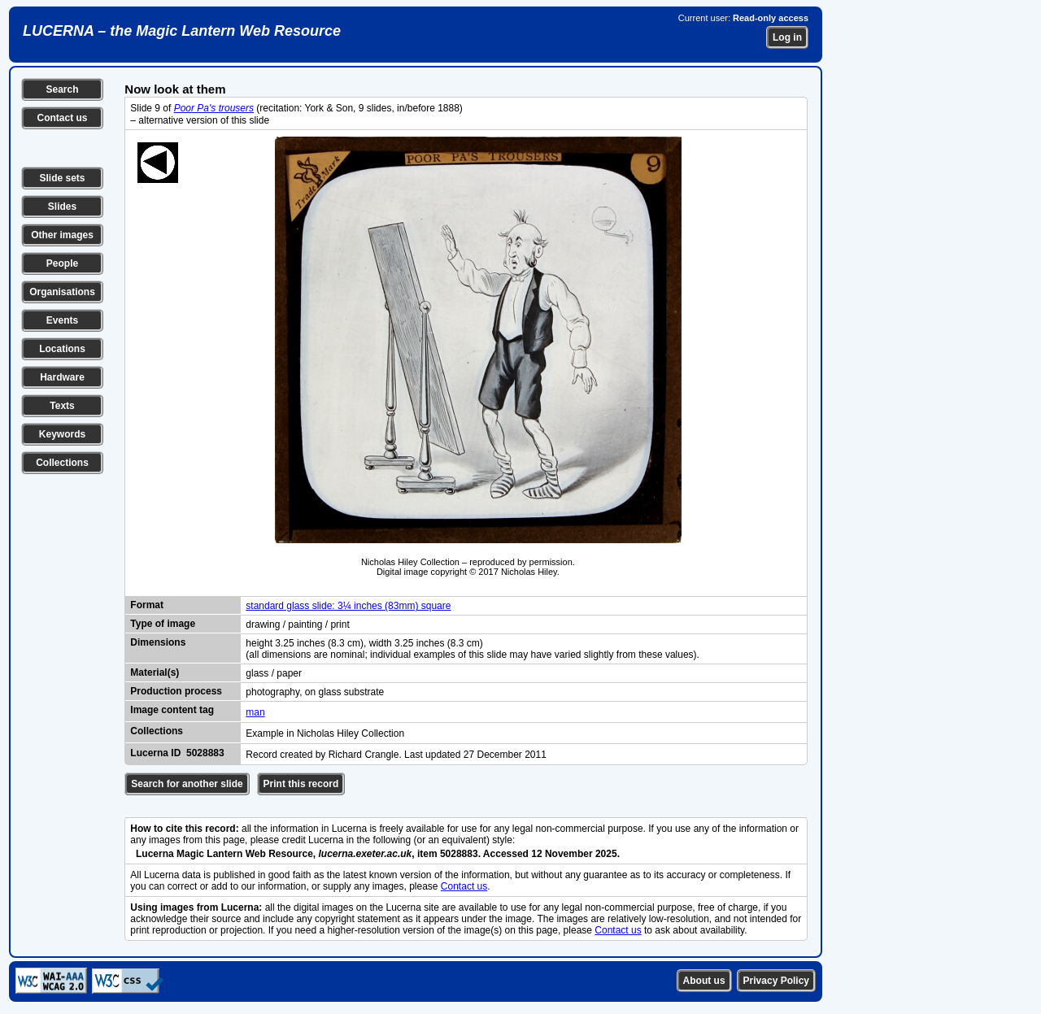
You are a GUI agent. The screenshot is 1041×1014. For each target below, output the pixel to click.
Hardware (62, 377)
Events (62, 320)
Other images (62, 235)
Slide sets (62, 178)
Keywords (62, 434)
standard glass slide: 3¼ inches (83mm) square (348, 605)
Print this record (301, 784)
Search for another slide (186, 784)
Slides (62, 206)
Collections (62, 462)
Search (62, 89)
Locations (62, 349)
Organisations (62, 292)
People (62, 263)
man (255, 712)
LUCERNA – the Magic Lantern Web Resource (182, 31)
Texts (62, 405)
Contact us (62, 118)
